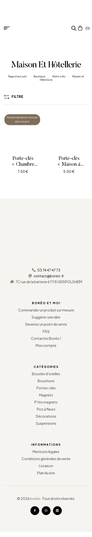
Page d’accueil (17, 76)
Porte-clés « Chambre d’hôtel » (23, 164)
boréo (35, 498)
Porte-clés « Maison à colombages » (69, 164)
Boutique (39, 76)
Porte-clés (58, 76)
